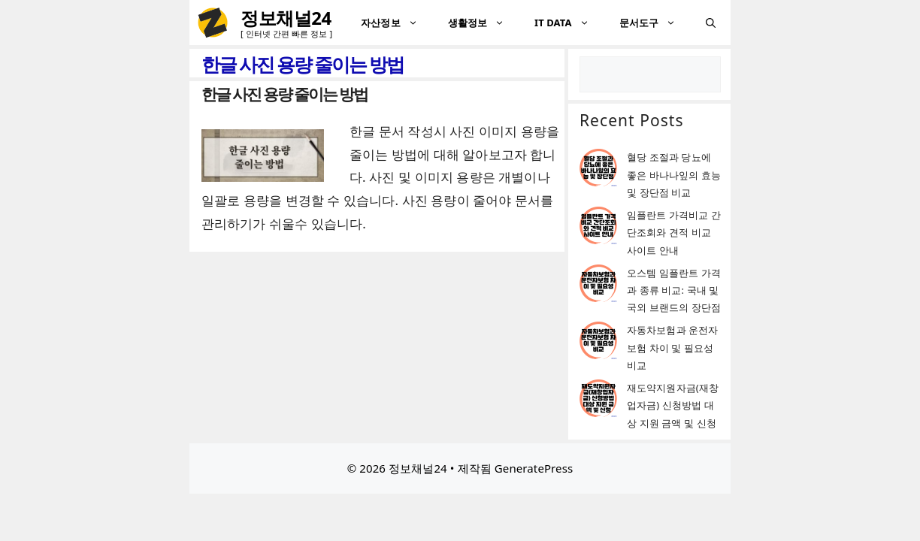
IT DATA (569, 22)
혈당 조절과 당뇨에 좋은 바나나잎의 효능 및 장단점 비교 (674, 174)
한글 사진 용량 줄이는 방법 (284, 93)
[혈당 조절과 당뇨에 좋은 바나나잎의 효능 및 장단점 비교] (598, 170)
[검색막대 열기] (711, 22)
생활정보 (483, 22)
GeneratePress (534, 468)
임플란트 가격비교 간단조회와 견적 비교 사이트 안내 (674, 232)
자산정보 (396, 22)
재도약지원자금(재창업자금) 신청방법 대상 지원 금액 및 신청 (673, 405)
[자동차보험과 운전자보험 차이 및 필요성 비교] (598, 343)
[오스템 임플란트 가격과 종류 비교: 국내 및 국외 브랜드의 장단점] (598, 285)
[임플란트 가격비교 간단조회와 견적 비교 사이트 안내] (598, 228)
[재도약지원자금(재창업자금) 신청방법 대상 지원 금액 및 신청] (598, 400)
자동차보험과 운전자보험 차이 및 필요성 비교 (672, 347)
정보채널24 (286, 17)
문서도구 (655, 22)
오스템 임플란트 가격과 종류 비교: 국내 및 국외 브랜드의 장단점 (674, 290)
